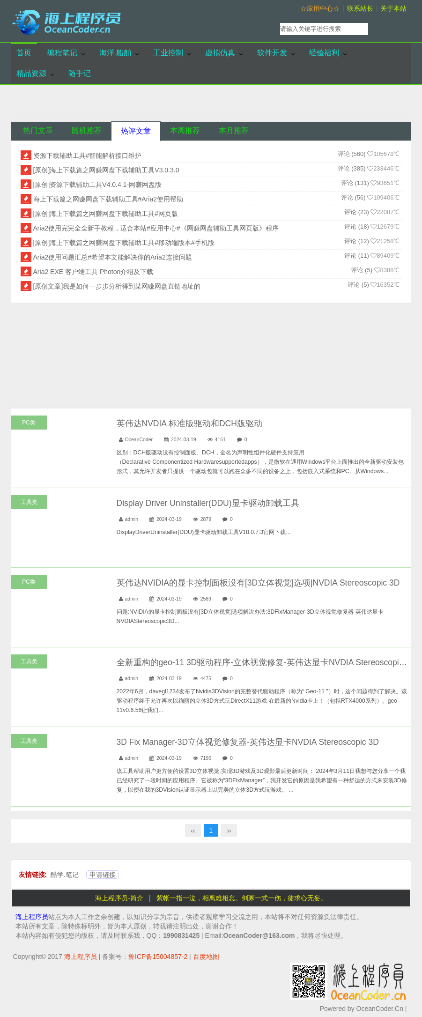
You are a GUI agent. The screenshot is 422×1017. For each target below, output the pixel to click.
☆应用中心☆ (320, 8)
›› (229, 830)
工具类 (29, 502)
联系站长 (360, 8)
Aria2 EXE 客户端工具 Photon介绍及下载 (93, 271)
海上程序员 (31, 916)
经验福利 (324, 53)
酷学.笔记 (65, 874)
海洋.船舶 (115, 53)
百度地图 (206, 956)
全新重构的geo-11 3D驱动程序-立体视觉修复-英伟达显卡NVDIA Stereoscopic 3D (266, 662)
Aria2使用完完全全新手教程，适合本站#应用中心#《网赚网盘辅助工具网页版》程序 (156, 228)
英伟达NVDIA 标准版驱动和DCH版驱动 (189, 423)
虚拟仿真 (220, 53)
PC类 (29, 422)
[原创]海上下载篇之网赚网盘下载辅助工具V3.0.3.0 (106, 170)
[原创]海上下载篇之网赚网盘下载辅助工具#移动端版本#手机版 (124, 242)
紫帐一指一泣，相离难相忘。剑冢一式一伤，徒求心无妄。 (241, 898)
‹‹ (193, 830)
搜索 (391, 29)
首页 (23, 53)
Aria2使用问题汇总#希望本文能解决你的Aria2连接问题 (112, 257)
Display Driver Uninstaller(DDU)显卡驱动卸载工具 (208, 503)
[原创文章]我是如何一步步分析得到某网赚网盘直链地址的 (117, 286)
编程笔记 (62, 53)
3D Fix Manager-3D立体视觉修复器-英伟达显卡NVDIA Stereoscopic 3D (248, 742)
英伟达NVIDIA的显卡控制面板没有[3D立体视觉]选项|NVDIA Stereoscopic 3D (258, 582)
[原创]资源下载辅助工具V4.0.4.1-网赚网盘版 (97, 184)
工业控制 (168, 53)
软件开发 (272, 53)
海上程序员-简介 (119, 898)
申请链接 (102, 874)
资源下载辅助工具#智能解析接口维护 (87, 155)
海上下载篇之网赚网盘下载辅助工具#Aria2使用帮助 (108, 199)
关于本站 (393, 8)
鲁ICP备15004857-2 (157, 956)
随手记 (79, 73)
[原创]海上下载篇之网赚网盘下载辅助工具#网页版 (105, 213)
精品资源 (31, 73)
